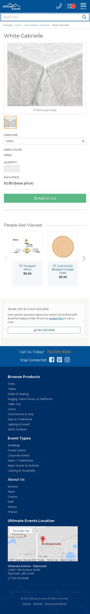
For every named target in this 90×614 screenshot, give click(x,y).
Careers (12, 496)
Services (13, 486)
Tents (11, 384)
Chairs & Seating (18, 394)
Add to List (45, 198)
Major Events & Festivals (23, 465)
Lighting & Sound (18, 424)
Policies (12, 512)
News (11, 491)
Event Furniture (17, 429)
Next (84, 258)
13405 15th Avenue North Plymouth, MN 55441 (27, 569)
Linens (18, 25)
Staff (11, 501)
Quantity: (10, 162)
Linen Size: (11, 134)
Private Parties (17, 450)
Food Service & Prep (21, 414)
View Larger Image (45, 110)
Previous (6, 258)
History (12, 507)
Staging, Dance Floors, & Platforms (30, 399)
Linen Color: (13, 149)
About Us (16, 479)
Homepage (7, 25)
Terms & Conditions (56, 603)
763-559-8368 (44, 330)
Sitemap (37, 603)
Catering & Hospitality (21, 470)
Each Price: (12, 177)
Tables (12, 389)
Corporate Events (19, 455)
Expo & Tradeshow (20, 419)
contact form (56, 318)
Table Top (14, 404)
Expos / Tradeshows (20, 460)
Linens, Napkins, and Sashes (37, 25)
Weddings (14, 445)
